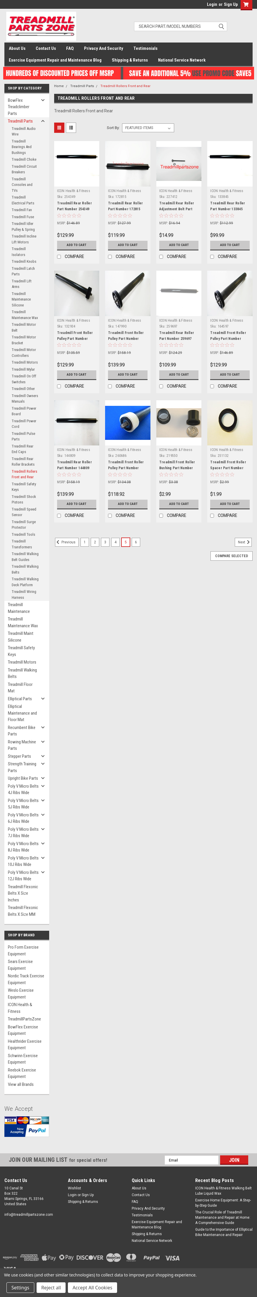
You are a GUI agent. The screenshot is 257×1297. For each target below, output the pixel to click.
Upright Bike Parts (23, 778)
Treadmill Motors (25, 362)
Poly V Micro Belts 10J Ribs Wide (23, 861)
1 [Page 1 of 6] (85, 542)
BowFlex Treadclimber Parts (18, 107)
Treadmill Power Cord (24, 424)
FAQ (70, 48)
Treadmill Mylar (23, 369)
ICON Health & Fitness (20, 1008)
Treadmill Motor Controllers (24, 352)
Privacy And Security (103, 48)
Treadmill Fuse (23, 217)
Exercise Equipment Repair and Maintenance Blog (55, 60)
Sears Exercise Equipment (20, 965)
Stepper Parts (19, 756)
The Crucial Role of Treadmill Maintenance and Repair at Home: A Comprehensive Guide (222, 1217)
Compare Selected (231, 556)
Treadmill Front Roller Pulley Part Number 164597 (228, 339)
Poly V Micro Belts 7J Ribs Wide (23, 833)
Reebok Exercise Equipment (22, 1073)
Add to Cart (76, 245)
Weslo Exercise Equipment (21, 994)
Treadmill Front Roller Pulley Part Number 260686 (126, 468)
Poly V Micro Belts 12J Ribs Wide (23, 876)
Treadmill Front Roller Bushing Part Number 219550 (177, 468)
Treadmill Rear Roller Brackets (23, 462)
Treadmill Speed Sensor (24, 512)
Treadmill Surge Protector (24, 525)
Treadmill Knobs (24, 261)
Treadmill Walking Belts (25, 569)
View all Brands (21, 1084)
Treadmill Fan (22, 210)
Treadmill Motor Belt (24, 327)
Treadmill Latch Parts (23, 271)
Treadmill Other (23, 388)
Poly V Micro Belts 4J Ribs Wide (23, 790)
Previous (65, 542)
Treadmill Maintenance (19, 608)
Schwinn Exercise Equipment (23, 1059)
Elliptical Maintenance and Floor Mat (22, 713)
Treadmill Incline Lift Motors (24, 239)
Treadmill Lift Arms (22, 284)
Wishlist (74, 1188)
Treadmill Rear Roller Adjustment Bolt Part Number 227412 (176, 209)
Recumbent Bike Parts (21, 731)
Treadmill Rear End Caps (22, 449)
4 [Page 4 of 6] (115, 542)
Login (212, 4)
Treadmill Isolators (19, 252)
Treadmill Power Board (24, 411)
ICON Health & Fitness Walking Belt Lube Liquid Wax (223, 1191)
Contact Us (46, 48)
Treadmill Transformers (22, 544)
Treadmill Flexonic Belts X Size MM (23, 911)
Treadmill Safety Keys (24, 487)
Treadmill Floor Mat (20, 688)
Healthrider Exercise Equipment (25, 1045)
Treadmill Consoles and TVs (22, 185)
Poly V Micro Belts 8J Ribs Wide (23, 847)
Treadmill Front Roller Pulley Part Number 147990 (126, 339)
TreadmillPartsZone (24, 1019)
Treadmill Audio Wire (24, 131)
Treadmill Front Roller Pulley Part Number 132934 (75, 339)
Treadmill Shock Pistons (24, 499)
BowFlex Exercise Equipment (23, 1030)
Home (59, 86)
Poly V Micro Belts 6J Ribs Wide (23, 818)
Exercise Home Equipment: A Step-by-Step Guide (223, 1203)
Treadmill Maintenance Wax (25, 315)
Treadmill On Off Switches (24, 379)
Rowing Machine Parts (22, 745)
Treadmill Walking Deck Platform (25, 582)
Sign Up (231, 4)
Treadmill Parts (20, 121)
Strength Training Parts (22, 767)
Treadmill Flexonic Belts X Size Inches (23, 893)
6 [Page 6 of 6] (136, 542)
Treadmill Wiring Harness (24, 594)
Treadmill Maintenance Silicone (21, 299)
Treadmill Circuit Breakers (24, 169)
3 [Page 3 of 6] (105, 542)
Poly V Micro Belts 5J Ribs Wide (23, 804)
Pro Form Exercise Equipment (23, 951)
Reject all (51, 1287)
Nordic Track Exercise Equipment (26, 979)
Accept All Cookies (92, 1287)
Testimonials (145, 48)
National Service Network (181, 60)
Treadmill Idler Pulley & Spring (23, 226)
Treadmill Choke (24, 159)
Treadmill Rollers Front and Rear (24, 474)
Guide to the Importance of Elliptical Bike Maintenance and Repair (224, 1232)
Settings (20, 1287)
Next (245, 542)
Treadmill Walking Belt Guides (25, 557)
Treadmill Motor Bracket (24, 340)
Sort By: (113, 128)
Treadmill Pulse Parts (23, 436)
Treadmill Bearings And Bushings (22, 147)
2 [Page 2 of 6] (95, 542)
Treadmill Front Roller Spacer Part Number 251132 (228, 468)
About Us (17, 48)
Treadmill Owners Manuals (25, 399)
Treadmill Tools (23, 534)
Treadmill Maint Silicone (20, 637)
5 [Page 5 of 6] (126, 542)
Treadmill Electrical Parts (23, 200)
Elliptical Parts (20, 698)
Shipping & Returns (130, 60)
